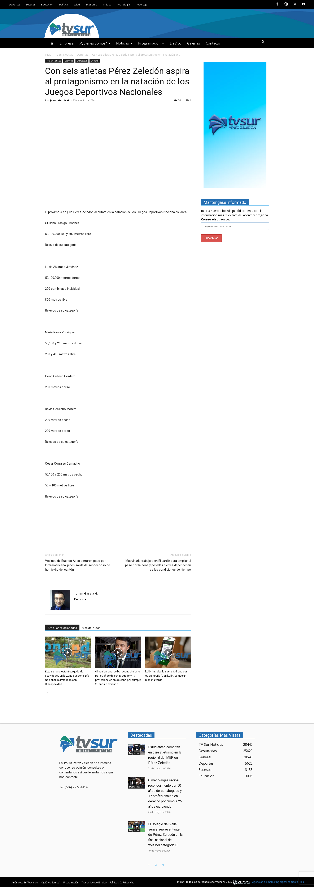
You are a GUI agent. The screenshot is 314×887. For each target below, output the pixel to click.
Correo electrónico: (215, 219)
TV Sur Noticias (64, 54)
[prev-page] (47, 692)
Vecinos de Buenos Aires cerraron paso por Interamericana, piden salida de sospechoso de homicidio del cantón (77, 565)
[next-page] (54, 692)
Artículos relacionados (62, 628)
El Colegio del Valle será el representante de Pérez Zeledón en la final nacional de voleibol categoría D (165, 834)
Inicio (48, 54)
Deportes (82, 54)
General (95, 60)
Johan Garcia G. (60, 100)
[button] (263, 42)
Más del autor (91, 628)
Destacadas (82, 60)
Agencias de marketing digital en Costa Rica (278, 882)
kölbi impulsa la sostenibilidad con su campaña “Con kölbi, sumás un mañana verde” (166, 675)
